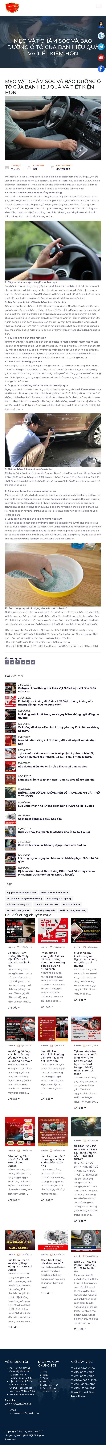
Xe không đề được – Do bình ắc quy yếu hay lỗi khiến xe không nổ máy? (58, 729)
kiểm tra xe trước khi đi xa (54, 892)
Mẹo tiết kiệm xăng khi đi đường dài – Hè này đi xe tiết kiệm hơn (57, 742)
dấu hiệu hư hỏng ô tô (18, 904)
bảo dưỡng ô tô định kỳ (59, 898)
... (30, 1001)
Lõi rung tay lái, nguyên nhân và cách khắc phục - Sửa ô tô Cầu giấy (59, 860)
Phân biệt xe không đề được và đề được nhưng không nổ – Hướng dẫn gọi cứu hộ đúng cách (55, 703)
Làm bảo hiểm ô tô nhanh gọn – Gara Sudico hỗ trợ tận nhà (56, 779)
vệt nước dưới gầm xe (18, 910)
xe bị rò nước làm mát (46, 904)
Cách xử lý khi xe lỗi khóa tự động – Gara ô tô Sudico (52, 845)
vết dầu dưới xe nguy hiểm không (24, 898)
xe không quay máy (45, 910)
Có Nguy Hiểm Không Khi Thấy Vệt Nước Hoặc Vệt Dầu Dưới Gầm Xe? (57, 690)
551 (35, 169)
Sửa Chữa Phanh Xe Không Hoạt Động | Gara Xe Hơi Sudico (56, 805)
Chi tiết (14, 1007)
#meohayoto (13, 658)
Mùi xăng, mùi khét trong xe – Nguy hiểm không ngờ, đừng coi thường (59, 716)
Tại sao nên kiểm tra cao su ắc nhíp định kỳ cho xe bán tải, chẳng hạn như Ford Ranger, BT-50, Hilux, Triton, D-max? (56, 755)
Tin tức (15, 169)
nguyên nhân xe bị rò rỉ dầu (21, 892)
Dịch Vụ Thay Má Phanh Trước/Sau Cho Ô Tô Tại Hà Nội (54, 832)
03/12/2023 (63, 169)
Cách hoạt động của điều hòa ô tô (40, 818)
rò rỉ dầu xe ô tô (71, 904)
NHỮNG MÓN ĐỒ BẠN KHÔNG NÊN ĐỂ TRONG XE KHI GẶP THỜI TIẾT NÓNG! (59, 794)
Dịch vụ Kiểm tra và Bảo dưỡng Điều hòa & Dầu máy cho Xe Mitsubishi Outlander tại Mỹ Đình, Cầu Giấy (56, 873)
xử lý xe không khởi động (73, 910)
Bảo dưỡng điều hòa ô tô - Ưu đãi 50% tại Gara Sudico (52, 766)
